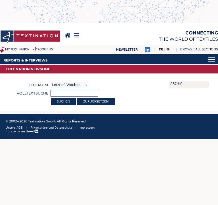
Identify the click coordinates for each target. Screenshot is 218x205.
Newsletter (127, 50)
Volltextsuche (32, 93)
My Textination (17, 49)
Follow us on (22, 131)
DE (161, 49)
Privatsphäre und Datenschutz (51, 128)
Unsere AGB (14, 128)
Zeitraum (38, 85)
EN (168, 49)
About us (45, 49)
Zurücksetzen (96, 101)
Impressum (87, 128)
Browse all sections (199, 49)
